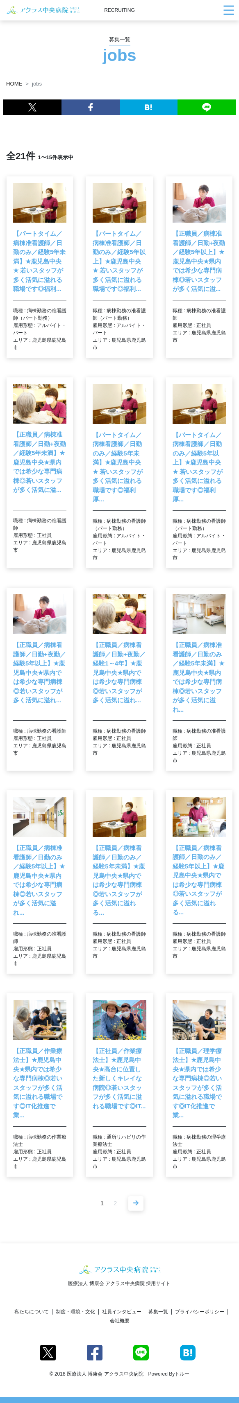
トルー (182, 1374)
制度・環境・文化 (75, 1312)
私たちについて (31, 1312)
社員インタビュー (121, 1312)
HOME (14, 84)
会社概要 (120, 1321)
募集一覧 (158, 1312)
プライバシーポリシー (199, 1312)
